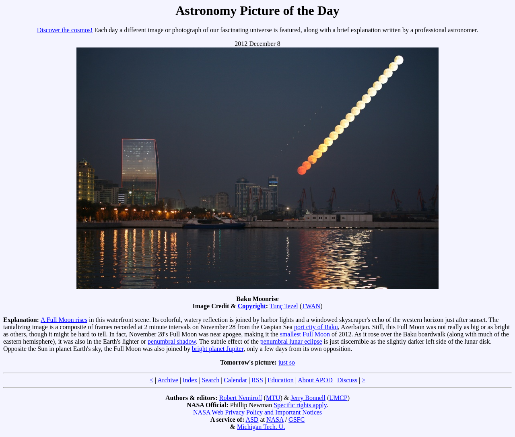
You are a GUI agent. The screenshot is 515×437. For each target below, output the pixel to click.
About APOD (315, 380)
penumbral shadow (172, 341)
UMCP (338, 397)
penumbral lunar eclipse (291, 341)
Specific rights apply (300, 405)
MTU (273, 397)
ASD (251, 419)
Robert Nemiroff (240, 397)
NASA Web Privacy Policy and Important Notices (257, 412)
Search (211, 380)
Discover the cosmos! (65, 30)
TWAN (311, 306)
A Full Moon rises (64, 319)
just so (286, 362)
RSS (257, 380)
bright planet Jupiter (217, 348)
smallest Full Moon (305, 334)
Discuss (347, 380)
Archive (167, 380)
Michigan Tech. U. (261, 426)
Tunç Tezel (284, 306)
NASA (275, 419)
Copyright (252, 306)
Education (281, 380)
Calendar (235, 380)
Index (190, 380)
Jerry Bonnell (307, 397)
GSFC (296, 419)
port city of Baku (316, 327)
